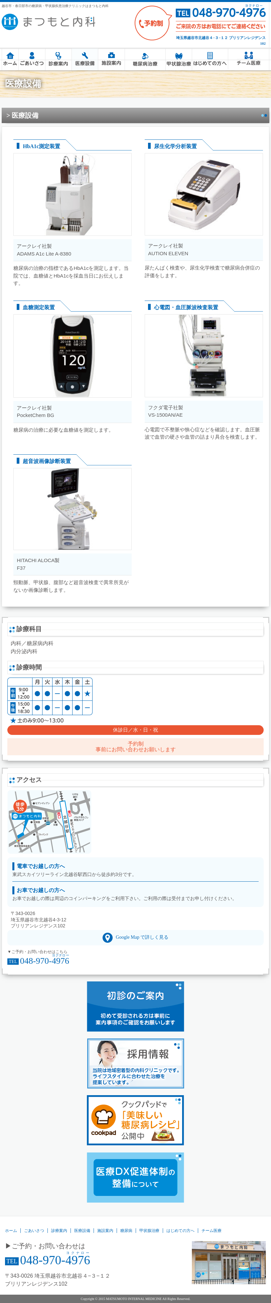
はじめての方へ (210, 59)
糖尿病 (145, 59)
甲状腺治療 (178, 59)
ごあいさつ (31, 59)
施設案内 (111, 59)
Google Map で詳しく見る (142, 937)
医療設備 (85, 59)
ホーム (10, 59)
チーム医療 (248, 58)
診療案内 (58, 59)
